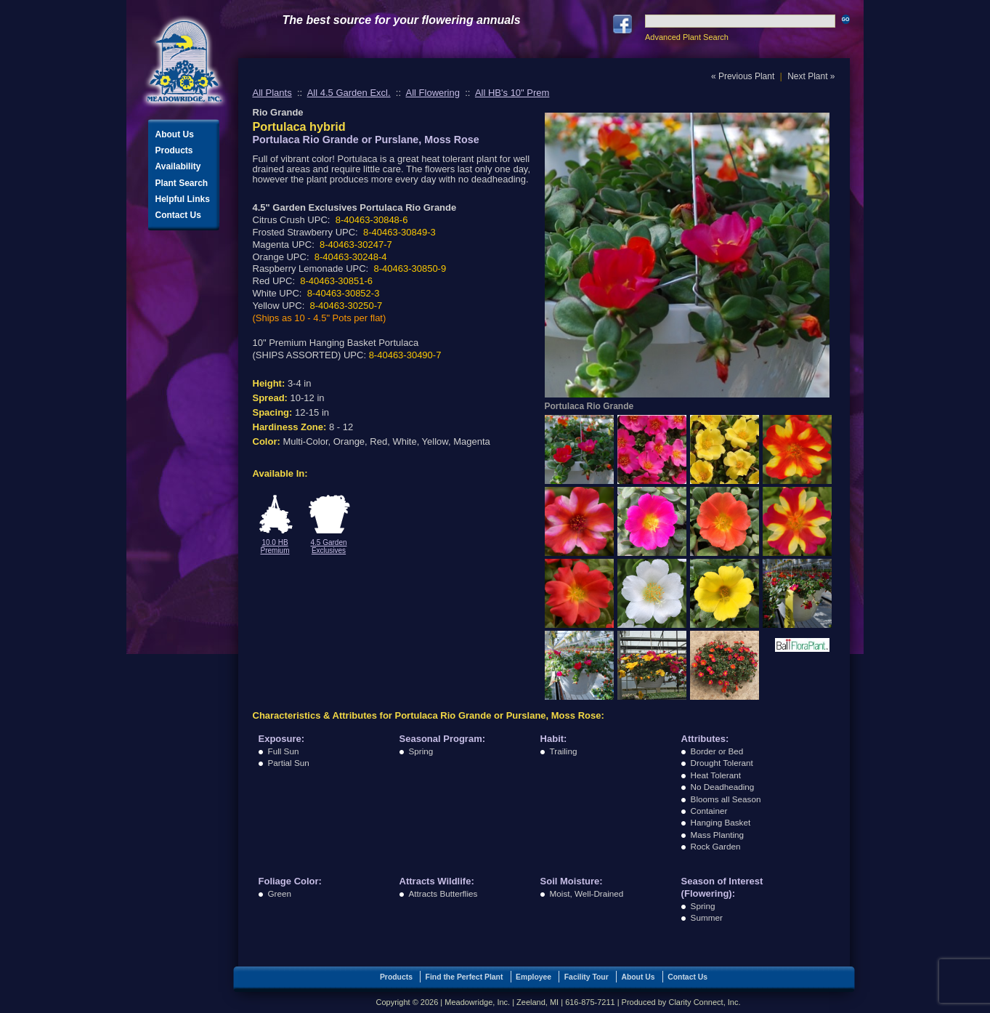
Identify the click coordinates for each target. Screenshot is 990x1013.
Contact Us (178, 215)
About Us (174, 134)
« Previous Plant (742, 76)
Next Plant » (811, 76)
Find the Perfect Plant (464, 977)
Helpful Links (182, 199)
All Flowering (433, 92)
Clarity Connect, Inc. (704, 1002)
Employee (533, 977)
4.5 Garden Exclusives (328, 546)
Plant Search (181, 183)
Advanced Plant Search (687, 37)
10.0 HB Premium (274, 546)
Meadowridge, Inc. (184, 61)
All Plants (272, 92)
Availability (178, 166)
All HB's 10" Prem (512, 92)
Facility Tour (586, 977)
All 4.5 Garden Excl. (349, 92)
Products (174, 150)
